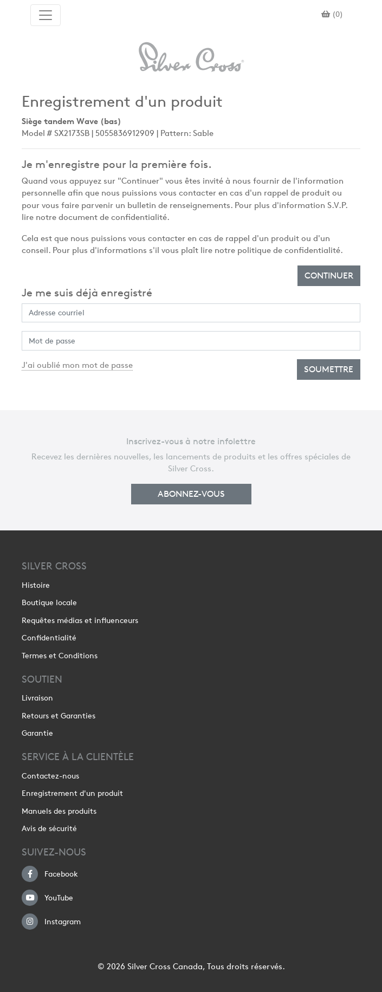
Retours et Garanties (58, 716)
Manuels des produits (59, 811)
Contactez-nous (50, 776)
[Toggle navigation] (45, 15)
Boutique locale (49, 602)
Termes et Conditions (60, 655)
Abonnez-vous (191, 494)
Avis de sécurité (49, 828)
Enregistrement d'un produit (72, 793)
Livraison (37, 698)
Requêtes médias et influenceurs (80, 620)
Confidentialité (49, 638)
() (332, 14)
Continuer (329, 275)
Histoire (36, 585)
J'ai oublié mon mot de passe (77, 365)
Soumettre (328, 369)
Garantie (37, 733)
